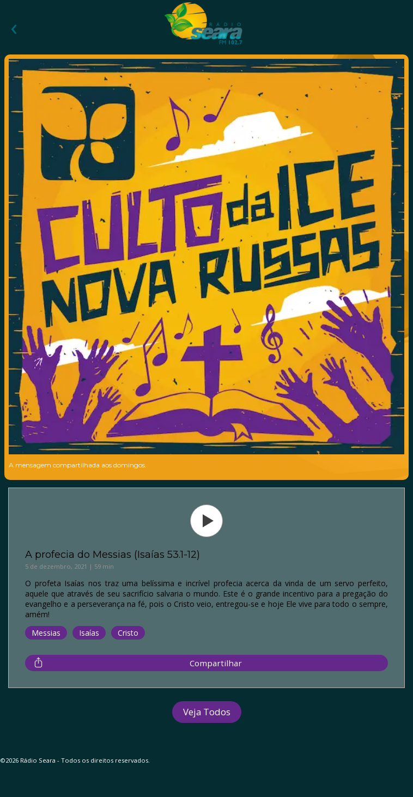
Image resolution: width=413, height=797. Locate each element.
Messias (46, 633)
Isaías (89, 633)
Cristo (128, 633)
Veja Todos (206, 711)
